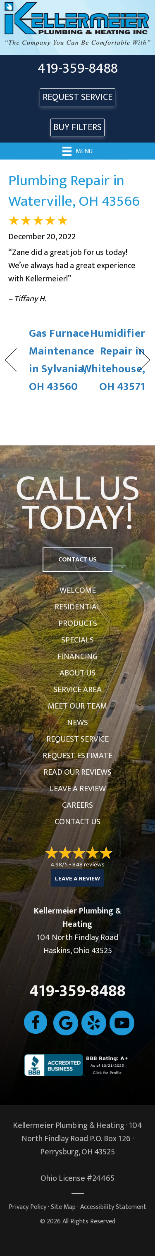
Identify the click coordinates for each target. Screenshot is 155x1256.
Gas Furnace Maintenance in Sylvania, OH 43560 (61, 360)
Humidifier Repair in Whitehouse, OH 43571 (113, 360)
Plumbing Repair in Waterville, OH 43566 (74, 191)
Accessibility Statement (113, 1207)
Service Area (77, 690)
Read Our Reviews (77, 772)
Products (77, 623)
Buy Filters (77, 127)
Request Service (77, 739)
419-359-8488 (78, 68)
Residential (78, 607)
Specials (77, 640)
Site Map (63, 1207)
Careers (77, 805)
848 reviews (88, 864)
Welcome (78, 590)
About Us (77, 673)
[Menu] (77, 151)
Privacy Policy (27, 1207)
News (77, 723)
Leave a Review (78, 789)
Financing (77, 656)
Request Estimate (77, 756)
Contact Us (77, 822)
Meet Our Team (77, 706)
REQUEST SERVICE (77, 97)
